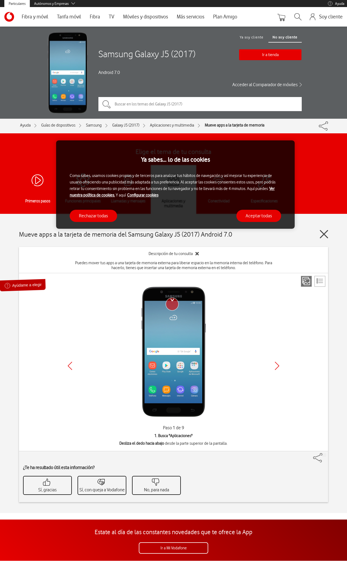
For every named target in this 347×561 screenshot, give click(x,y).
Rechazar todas (93, 215)
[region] (175, 184)
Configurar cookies (142, 195)
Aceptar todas (259, 215)
